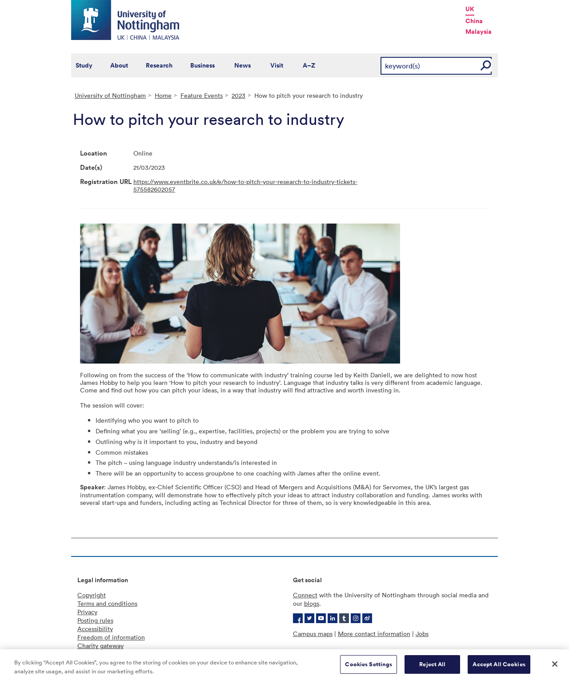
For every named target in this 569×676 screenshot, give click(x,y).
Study (84, 65)
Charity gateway (100, 645)
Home (163, 95)
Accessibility (95, 628)
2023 (238, 95)
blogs (311, 603)
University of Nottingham (110, 95)
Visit (276, 65)
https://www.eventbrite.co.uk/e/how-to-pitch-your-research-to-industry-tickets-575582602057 (245, 185)
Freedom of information (111, 637)
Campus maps (313, 633)
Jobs (422, 633)
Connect (305, 595)
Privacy (87, 612)
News (242, 65)
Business (202, 65)
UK (469, 8)
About (119, 65)
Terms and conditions (107, 603)
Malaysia (478, 31)
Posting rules (95, 620)
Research (159, 65)
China (474, 20)
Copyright (91, 595)
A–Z (309, 65)
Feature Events (201, 95)
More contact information (374, 633)
